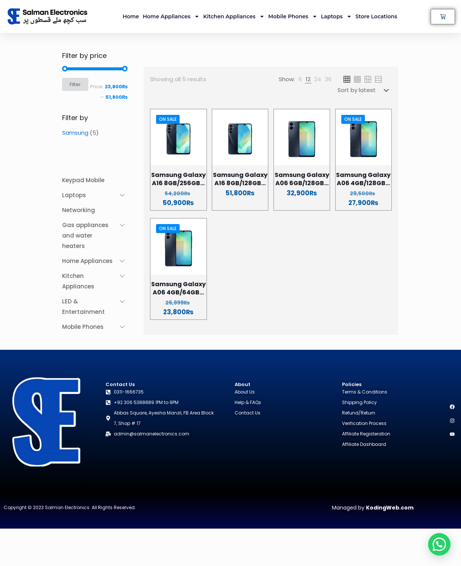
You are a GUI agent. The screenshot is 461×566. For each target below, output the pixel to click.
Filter (75, 84)
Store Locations (376, 16)
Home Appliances (171, 16)
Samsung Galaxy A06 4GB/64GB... (178, 288)
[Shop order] (365, 90)
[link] (300, 79)
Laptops (336, 16)
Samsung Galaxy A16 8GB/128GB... (240, 179)
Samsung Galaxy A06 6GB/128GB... (302, 179)
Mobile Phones (292, 16)
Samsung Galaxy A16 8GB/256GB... (178, 179)
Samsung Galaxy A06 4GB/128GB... (363, 179)
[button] (439, 544)
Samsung (75, 133)
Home (131, 16)
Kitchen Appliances (234, 16)
